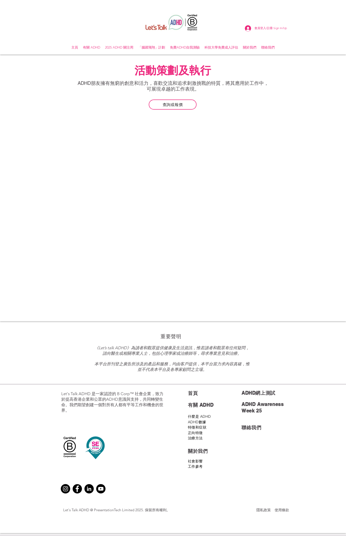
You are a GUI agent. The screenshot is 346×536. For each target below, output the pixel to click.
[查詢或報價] (173, 105)
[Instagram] (65, 488)
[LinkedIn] (89, 488)
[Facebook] (77, 488)
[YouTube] (100, 488)
